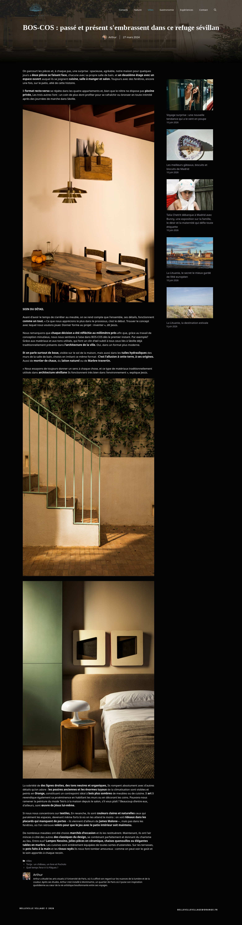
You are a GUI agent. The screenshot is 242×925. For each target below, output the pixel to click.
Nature (138, 9)
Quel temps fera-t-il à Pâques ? (42, 867)
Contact (203, 9)
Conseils (123, 9)
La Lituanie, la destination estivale (187, 323)
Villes (150, 9)
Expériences (186, 9)
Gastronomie (167, 9)
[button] (215, 9)
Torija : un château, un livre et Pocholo (46, 864)
